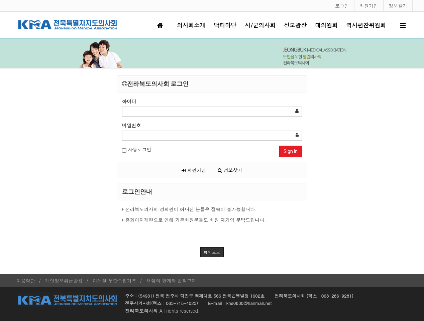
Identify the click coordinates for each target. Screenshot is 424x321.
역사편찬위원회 (366, 25)
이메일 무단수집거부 (114, 280)
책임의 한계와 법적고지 (171, 280)
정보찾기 (398, 5)
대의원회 (326, 25)
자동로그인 (136, 149)
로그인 (342, 5)
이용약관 (25, 280)
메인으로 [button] (212, 252)
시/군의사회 (260, 25)
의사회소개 (191, 25)
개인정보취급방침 (64, 280)
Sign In (291, 151)
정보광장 (295, 25)
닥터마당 (225, 25)
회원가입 (368, 5)
